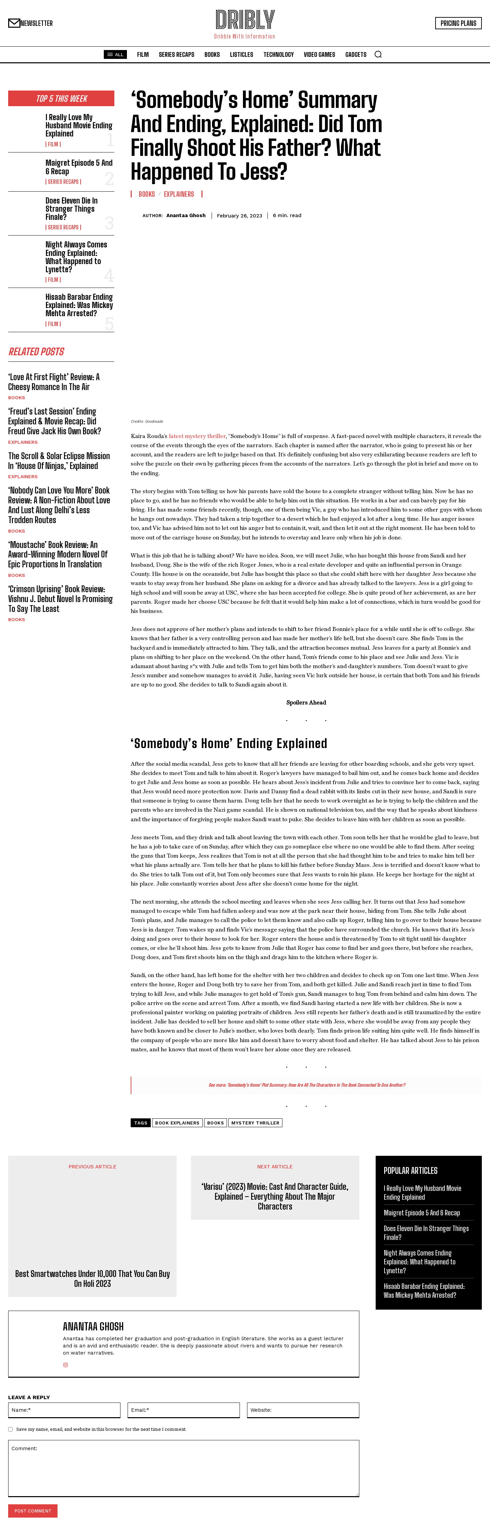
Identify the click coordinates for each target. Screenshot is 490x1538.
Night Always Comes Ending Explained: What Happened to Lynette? (76, 257)
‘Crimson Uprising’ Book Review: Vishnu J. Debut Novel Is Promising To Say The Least (60, 600)
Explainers (23, 443)
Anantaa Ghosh (186, 215)
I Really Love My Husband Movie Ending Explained (79, 125)
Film (53, 144)
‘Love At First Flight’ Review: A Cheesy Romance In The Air (54, 383)
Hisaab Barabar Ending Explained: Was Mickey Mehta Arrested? (79, 305)
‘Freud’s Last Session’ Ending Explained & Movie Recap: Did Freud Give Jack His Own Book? (54, 423)
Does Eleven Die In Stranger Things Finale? (72, 209)
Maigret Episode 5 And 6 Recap (79, 167)
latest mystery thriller (197, 436)
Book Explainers (177, 1123)
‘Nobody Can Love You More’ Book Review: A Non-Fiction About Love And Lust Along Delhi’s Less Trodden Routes (59, 506)
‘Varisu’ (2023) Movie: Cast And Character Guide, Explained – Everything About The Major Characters (274, 1196)
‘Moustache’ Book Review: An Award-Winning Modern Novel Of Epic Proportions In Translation (58, 556)
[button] (378, 54)
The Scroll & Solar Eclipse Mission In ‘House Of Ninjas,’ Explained (59, 462)
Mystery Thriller (255, 1123)
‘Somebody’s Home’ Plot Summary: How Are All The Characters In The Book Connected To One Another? (316, 1085)
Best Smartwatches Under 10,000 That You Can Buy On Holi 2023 (92, 1279)
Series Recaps (63, 181)
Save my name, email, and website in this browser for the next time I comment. (101, 1429)
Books (16, 399)
